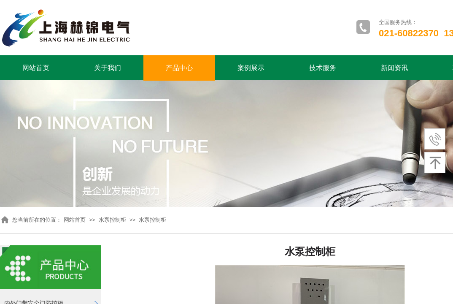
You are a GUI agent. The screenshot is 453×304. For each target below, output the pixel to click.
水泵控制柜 (112, 220)
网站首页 (35, 67)
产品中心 (179, 67)
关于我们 (107, 67)
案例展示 (250, 67)
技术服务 (322, 67)
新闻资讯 (394, 67)
